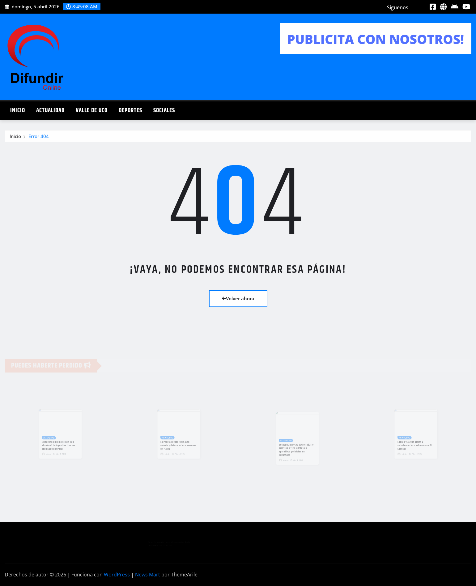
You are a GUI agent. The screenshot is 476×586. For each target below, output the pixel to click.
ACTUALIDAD (50, 110)
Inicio (15, 137)
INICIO (17, 110)
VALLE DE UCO (92, 110)
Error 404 (38, 137)
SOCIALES (164, 110)
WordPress (117, 574)
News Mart (147, 574)
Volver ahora (238, 298)
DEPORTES (130, 110)
